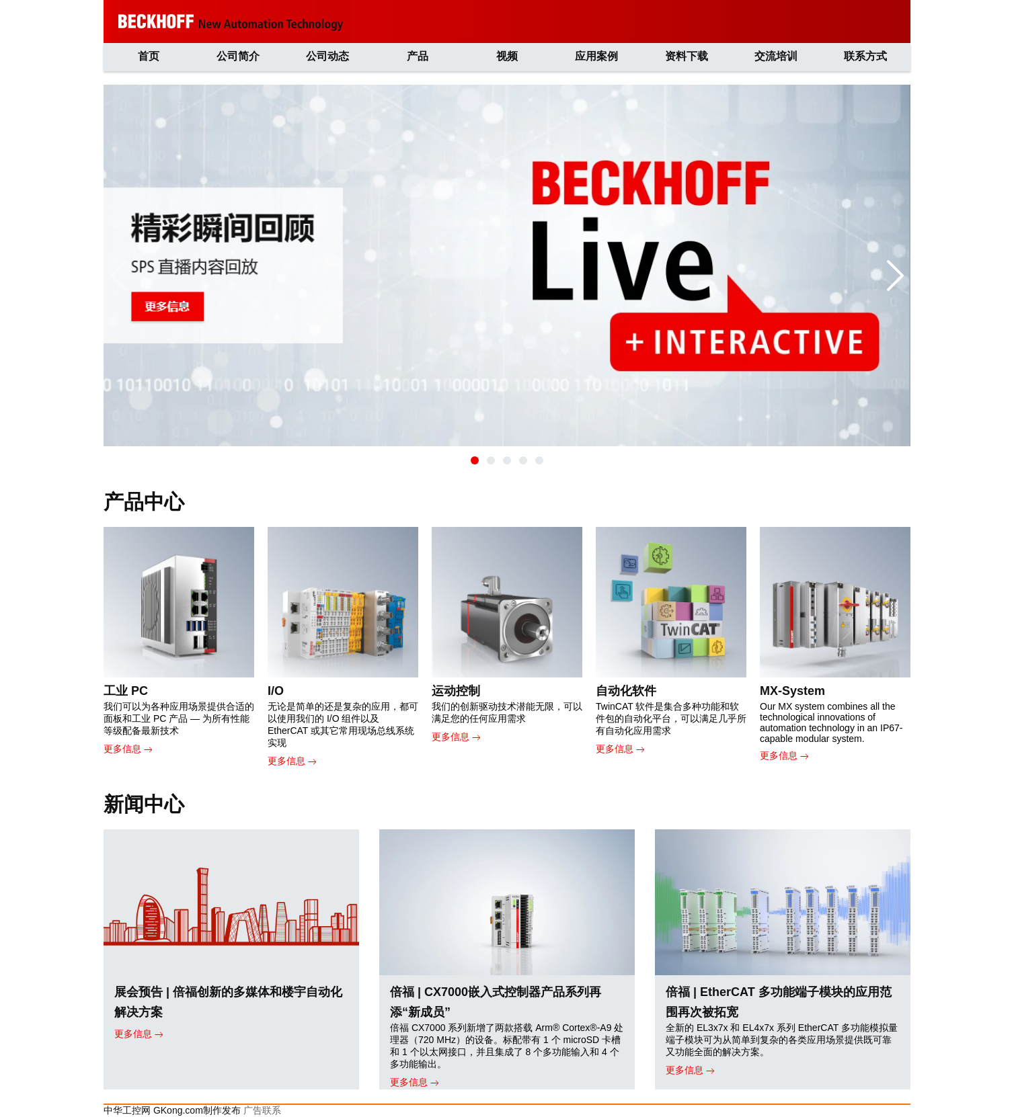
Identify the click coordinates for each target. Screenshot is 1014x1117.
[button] (475, 460)
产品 (417, 56)
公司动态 (327, 56)
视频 (507, 56)
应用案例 (596, 56)
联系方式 (865, 56)
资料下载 (686, 56)
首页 (148, 56)
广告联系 (262, 1110)
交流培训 (775, 56)
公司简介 (238, 56)
